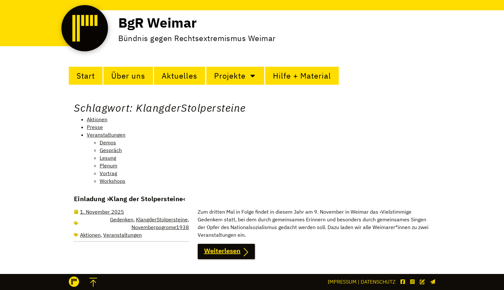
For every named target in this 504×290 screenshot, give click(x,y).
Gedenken (121, 219)
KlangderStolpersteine (162, 219)
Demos (108, 142)
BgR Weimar (157, 22)
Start (85, 76)
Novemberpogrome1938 (160, 227)
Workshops (112, 181)
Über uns (128, 76)
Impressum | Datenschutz (361, 281)
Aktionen (97, 119)
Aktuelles (179, 76)
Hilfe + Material (302, 76)
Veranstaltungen (106, 135)
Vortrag (108, 173)
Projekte (235, 76)
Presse (95, 127)
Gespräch (111, 150)
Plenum (108, 165)
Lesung (108, 158)
